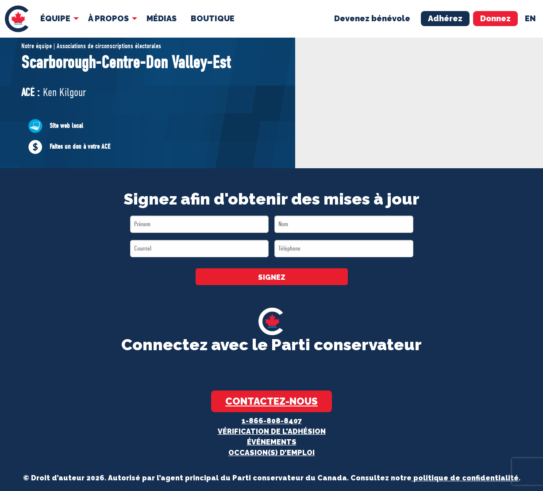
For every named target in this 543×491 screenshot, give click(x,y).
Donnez (495, 18)
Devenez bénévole (372, 18)
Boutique (213, 18)
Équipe (55, 18)
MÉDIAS (161, 18)
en (530, 18)
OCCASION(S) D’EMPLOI (271, 452)
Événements (272, 442)
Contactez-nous (271, 401)
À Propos (108, 18)
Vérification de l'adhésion (272, 431)
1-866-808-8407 (272, 421)
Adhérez (445, 18)
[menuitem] (16, 19)
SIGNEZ (271, 277)
